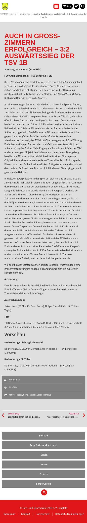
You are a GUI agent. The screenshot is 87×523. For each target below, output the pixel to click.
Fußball (19, 394)
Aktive (12, 394)
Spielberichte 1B (44, 394)
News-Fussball (29, 394)
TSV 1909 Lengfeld (8, 14)
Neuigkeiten (25, 14)
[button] (56, 6)
